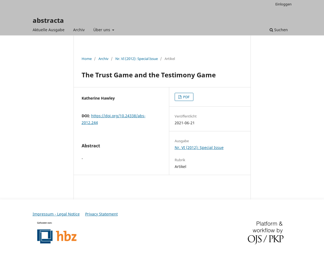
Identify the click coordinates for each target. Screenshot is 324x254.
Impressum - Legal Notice (56, 214)
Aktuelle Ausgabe (48, 29)
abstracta (48, 20)
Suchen (279, 29)
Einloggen (283, 4)
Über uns (102, 29)
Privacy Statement (101, 214)
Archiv (79, 29)
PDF (186, 96)
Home (87, 58)
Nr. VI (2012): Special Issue (136, 58)
